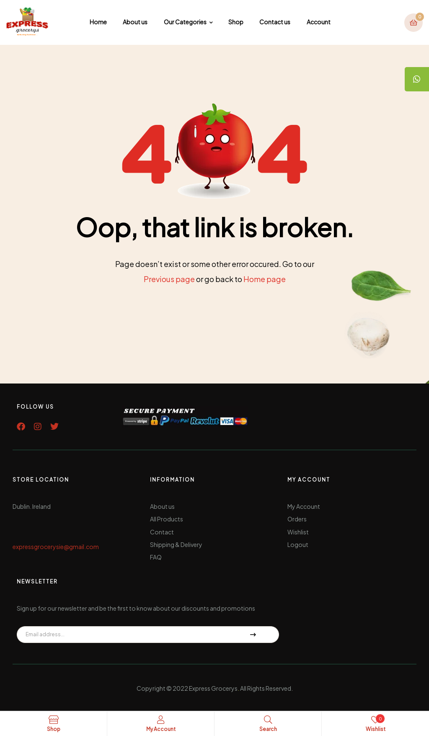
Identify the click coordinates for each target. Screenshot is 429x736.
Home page (264, 279)
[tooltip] (416, 79)
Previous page (169, 279)
